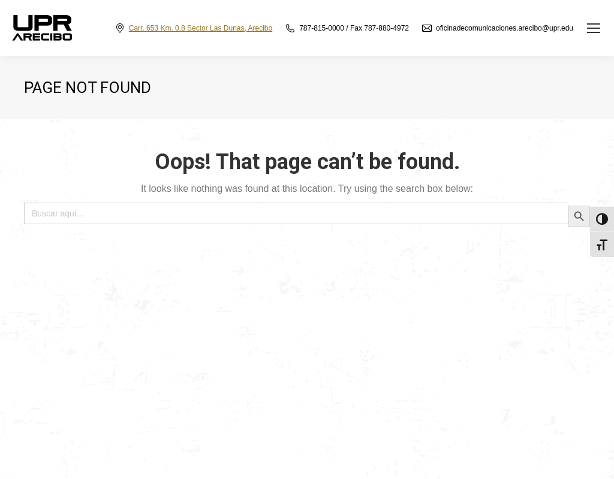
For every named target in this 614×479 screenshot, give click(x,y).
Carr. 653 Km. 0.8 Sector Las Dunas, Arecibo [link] (200, 28)
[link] (593, 28)
